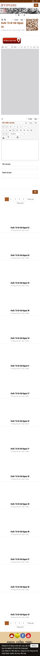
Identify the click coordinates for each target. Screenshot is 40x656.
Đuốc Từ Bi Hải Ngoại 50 (20, 476)
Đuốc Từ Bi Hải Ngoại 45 (20, 614)
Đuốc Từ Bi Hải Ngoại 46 (20, 587)
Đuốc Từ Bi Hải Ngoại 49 (20, 504)
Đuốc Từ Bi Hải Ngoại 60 (20, 255)
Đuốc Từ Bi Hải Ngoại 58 (20, 310)
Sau (21, 20)
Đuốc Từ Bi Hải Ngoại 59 (20, 283)
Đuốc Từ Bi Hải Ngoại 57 (20, 393)
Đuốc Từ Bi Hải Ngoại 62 (20, 228)
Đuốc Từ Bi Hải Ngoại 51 (20, 449)
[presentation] (18, 184)
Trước (16, 20)
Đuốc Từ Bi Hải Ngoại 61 (20, 366)
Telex (30, 123)
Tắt (26, 123)
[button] (36, 5)
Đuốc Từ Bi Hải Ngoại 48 (20, 532)
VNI (36, 123)
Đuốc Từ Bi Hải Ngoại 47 (20, 559)
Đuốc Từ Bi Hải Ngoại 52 (20, 421)
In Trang (2, 119)
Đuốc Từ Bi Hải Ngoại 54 (20, 338)
